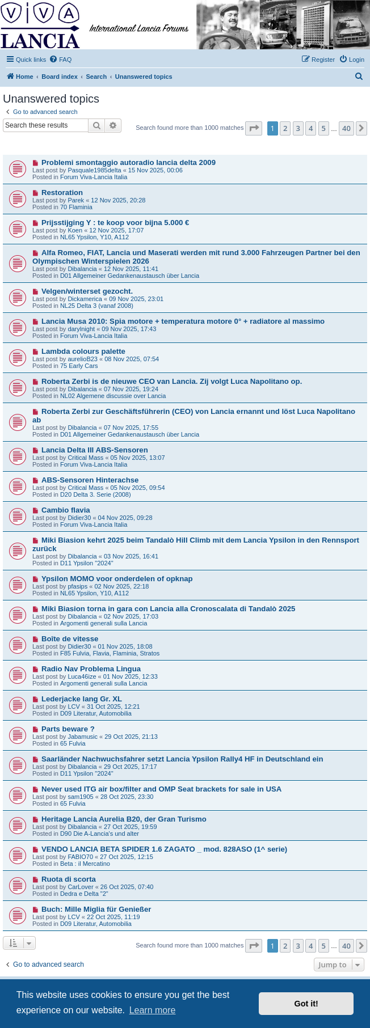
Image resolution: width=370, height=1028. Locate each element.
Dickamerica (85, 298)
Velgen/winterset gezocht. (87, 291)
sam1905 (80, 796)
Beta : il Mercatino (85, 863)
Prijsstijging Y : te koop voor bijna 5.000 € (115, 222)
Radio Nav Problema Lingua (91, 669)
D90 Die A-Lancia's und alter (99, 833)
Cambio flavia (65, 510)
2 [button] (285, 128)
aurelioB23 (83, 359)
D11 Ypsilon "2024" (86, 563)
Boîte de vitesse (69, 638)
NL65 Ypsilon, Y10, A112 (94, 237)
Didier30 (79, 517)
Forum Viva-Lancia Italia (93, 177)
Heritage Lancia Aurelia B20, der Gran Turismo (124, 819)
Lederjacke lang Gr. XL (81, 699)
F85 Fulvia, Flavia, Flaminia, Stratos (109, 653)
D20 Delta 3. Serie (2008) (95, 494)
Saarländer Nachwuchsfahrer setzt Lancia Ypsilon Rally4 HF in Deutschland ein (182, 759)
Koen (75, 230)
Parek (76, 200)
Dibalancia (82, 268)
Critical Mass (85, 457)
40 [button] (346, 128)
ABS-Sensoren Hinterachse (90, 480)
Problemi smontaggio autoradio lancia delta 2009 (128, 162)
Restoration (62, 192)
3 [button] (298, 128)
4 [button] (311, 128)
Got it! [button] (306, 1003)
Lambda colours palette (83, 351)
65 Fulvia (73, 743)
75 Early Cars (79, 365)
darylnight (81, 328)
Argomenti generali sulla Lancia (103, 623)
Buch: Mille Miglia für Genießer (96, 909)
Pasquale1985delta (94, 170)
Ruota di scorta (68, 879)
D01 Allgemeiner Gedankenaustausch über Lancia (129, 275)
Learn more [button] (152, 1010)
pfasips (77, 586)
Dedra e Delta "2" (84, 893)
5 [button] (324, 128)
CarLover (80, 886)
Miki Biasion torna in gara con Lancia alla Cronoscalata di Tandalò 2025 (168, 608)
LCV (73, 706)
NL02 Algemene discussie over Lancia (113, 395)
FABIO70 (80, 856)
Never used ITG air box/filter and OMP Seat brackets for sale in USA (161, 789)
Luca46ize (82, 676)
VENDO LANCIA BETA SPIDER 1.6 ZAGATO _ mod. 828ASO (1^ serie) (164, 849)
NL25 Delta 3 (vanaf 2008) (96, 305)
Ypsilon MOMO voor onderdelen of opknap (117, 578)
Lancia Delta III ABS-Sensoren (94, 450)
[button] (253, 128)
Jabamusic (83, 736)
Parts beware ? (68, 729)
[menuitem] (60, 59)
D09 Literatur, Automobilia (96, 713)
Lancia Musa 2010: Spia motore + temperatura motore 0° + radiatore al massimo (183, 321)
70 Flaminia (76, 207)
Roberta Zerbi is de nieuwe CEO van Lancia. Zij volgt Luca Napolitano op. (171, 381)
